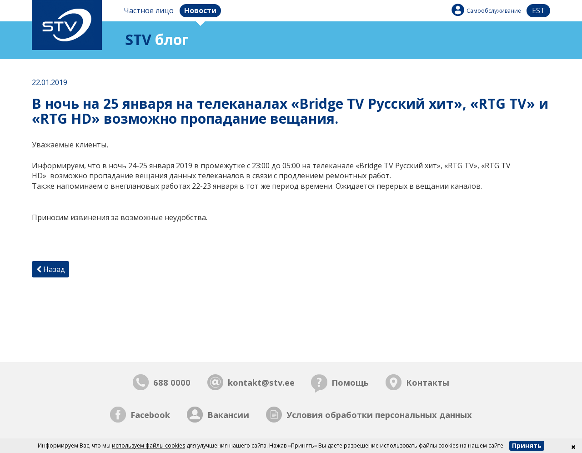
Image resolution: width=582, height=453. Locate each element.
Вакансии (228, 414)
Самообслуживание (494, 11)
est (538, 10)
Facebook (150, 414)
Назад (50, 269)
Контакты (427, 382)
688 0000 (172, 382)
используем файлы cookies (148, 445)
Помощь (350, 382)
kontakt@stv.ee (261, 382)
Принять (527, 445)
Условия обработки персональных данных (379, 414)
